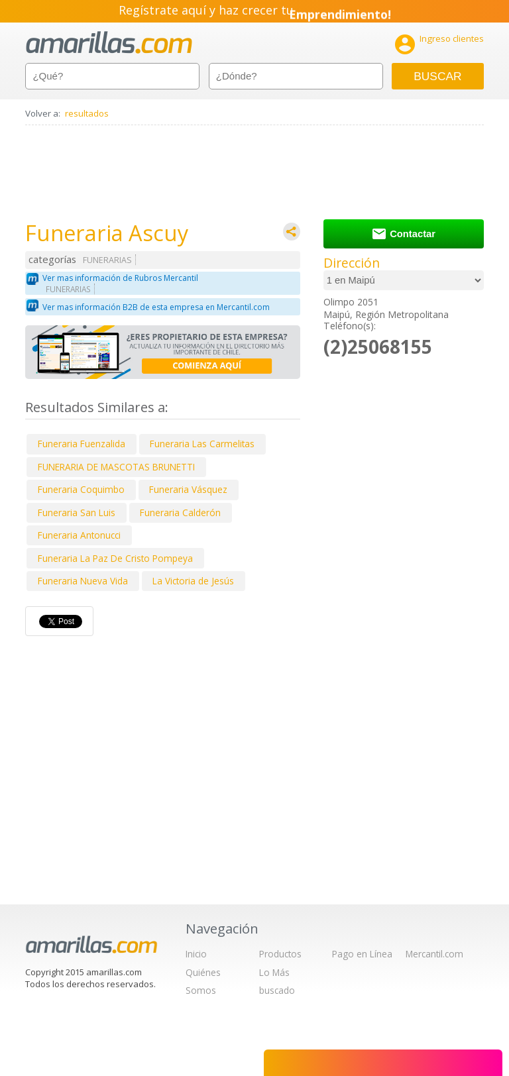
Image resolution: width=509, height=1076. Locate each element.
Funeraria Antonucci (79, 535)
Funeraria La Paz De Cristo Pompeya (115, 558)
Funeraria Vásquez (188, 489)
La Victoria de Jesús (193, 580)
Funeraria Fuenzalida (81, 443)
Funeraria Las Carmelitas (202, 443)
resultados (87, 113)
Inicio (196, 953)
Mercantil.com (434, 953)
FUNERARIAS (107, 260)
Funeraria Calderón (180, 512)
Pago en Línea (362, 953)
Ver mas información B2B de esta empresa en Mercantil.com (156, 307)
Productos (280, 953)
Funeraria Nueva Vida (83, 580)
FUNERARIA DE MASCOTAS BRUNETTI (116, 466)
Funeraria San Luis (76, 512)
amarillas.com (109, 43)
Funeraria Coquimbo (81, 489)
